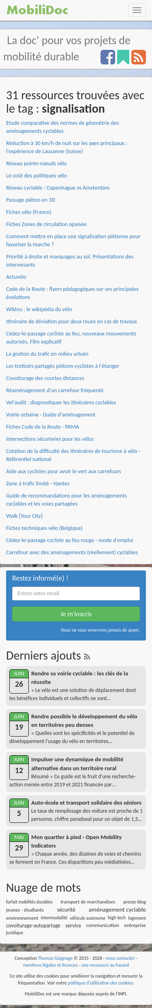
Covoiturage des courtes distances (45, 378)
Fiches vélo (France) (28, 212)
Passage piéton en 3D (30, 199)
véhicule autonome (88, 918)
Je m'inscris (76, 614)
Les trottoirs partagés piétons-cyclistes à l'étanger (62, 366)
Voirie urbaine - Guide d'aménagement (50, 414)
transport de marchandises (87, 902)
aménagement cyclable (117, 909)
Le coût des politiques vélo (36, 175)
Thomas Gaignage (55, 958)
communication (102, 925)
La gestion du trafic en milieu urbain (47, 353)
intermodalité (54, 917)
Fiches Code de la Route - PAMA (42, 426)
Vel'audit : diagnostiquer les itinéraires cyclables (61, 402)
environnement (22, 918)
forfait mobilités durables (29, 902)
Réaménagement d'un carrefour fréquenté (54, 390)
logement (137, 918)
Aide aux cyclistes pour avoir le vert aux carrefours (63, 471)
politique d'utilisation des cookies (100, 983)
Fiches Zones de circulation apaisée (46, 224)
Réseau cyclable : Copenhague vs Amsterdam (57, 187)
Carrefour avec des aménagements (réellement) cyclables (72, 552)
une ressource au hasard (105, 965)
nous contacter (120, 958)
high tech (117, 917)
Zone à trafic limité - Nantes (37, 483)
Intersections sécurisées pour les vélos (50, 439)
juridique (14, 932)
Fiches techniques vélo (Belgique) (44, 528)
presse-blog (134, 902)
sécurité (66, 909)
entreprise (135, 925)
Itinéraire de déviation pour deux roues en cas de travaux (71, 321)
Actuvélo (16, 276)
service (73, 925)
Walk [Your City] (24, 516)
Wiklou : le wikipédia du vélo (39, 309)
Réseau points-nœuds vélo (36, 163)
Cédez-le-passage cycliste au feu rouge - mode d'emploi (69, 540)
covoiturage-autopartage (33, 925)
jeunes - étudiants (25, 910)
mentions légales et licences (50, 965)
